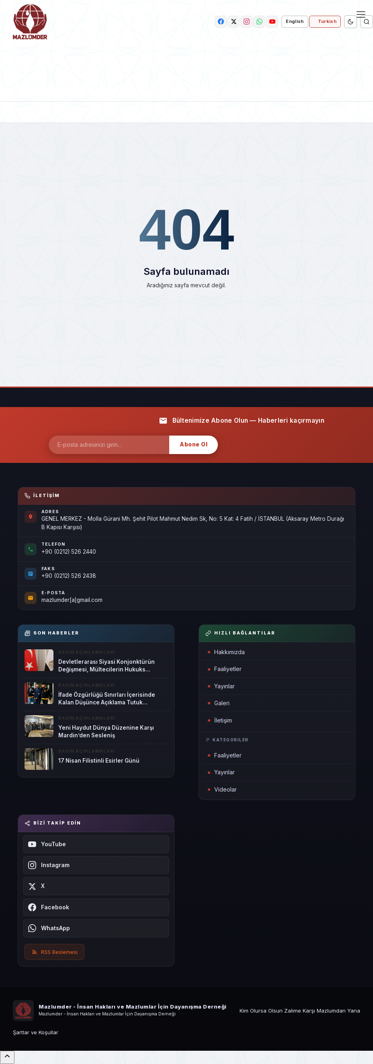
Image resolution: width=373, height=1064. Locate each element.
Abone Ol (193, 444)
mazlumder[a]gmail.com (71, 600)
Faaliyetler (225, 668)
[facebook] (221, 22)
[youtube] (272, 22)
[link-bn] (186, 73)
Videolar (222, 789)
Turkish (327, 21)
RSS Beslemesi (54, 952)
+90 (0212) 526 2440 (68, 551)
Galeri (219, 703)
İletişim (220, 720)
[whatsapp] (259, 22)
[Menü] (361, 14)
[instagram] (246, 22)
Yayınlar (221, 686)
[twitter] (233, 22)
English (294, 21)
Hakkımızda (226, 652)
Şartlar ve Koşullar (35, 1032)
